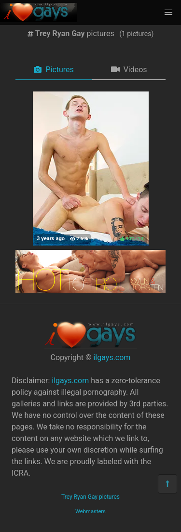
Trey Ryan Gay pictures (90, 496)
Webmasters (90, 511)
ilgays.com (111, 357)
